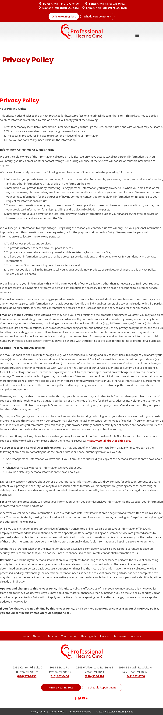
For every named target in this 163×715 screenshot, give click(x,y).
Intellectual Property (80, 711)
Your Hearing (69, 636)
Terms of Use (57, 711)
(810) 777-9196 (69, 3)
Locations (136, 636)
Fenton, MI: (94, 3)
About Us (38, 636)
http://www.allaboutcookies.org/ (109, 440)
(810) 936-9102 (115, 3)
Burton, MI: (48, 3)
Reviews (105, 636)
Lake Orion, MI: (94, 8)
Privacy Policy (38, 711)
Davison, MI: (48, 8)
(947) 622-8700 (118, 8)
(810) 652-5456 (69, 8)
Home (25, 636)
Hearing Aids (88, 636)
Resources (119, 636)
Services (52, 636)
